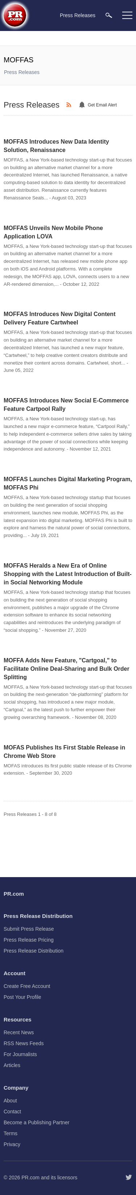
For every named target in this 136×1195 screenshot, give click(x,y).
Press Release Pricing (29, 940)
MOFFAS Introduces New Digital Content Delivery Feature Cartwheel (59, 318)
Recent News (19, 1032)
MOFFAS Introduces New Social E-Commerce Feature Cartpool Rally (66, 404)
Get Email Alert (102, 105)
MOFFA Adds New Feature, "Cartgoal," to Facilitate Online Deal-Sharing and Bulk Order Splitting (66, 668)
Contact (12, 1111)
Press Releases (22, 72)
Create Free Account (27, 986)
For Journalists (20, 1054)
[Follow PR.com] (128, 1177)
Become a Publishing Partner (36, 1122)
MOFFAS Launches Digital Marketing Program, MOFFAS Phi (68, 483)
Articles (12, 1065)
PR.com (30, 1177)
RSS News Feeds (24, 1043)
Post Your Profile (22, 997)
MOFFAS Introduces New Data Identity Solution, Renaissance (56, 146)
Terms (10, 1133)
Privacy (12, 1144)
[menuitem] (109, 15)
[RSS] (70, 105)
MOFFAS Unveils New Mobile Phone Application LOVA (53, 232)
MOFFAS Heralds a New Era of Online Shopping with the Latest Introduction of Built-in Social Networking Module (68, 574)
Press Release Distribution (33, 951)
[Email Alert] (83, 105)
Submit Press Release (29, 929)
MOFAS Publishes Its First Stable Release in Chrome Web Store (64, 751)
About (10, 1100)
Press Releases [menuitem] (77, 15)
